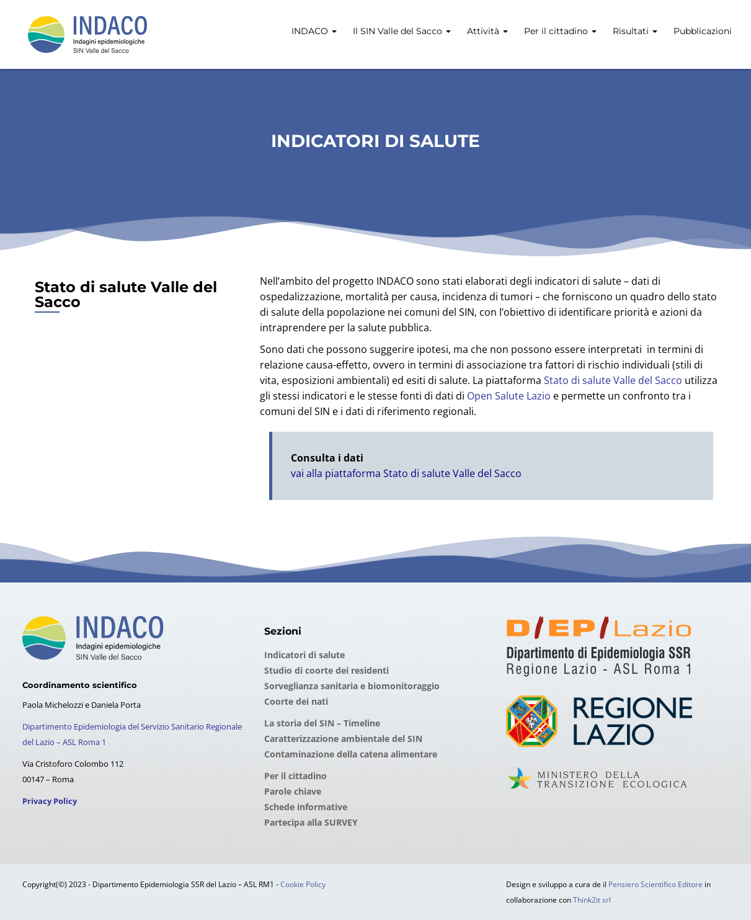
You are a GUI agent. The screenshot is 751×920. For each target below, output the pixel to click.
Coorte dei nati (296, 701)
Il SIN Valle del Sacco (400, 31)
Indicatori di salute (304, 655)
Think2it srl (592, 900)
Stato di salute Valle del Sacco (613, 380)
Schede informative (305, 807)
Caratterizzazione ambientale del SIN (343, 738)
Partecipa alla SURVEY (311, 822)
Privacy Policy (49, 800)
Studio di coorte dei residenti (326, 670)
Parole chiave (292, 791)
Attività (486, 31)
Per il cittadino (559, 31)
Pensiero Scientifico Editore (655, 884)
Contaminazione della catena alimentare (350, 754)
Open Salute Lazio (509, 396)
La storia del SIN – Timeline (322, 723)
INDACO (313, 31)
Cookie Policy (303, 884)
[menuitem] (313, 24)
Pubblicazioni (701, 31)
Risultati (633, 31)
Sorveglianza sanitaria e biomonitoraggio (352, 686)
